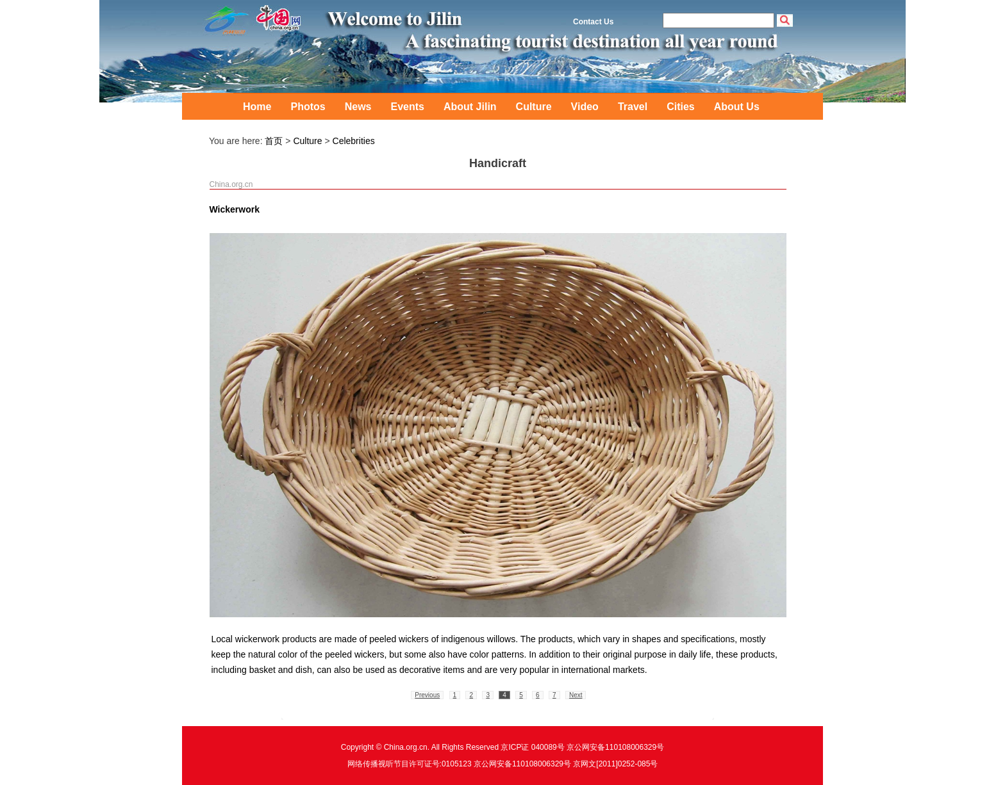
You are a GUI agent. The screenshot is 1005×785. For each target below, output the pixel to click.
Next (576, 695)
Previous (427, 695)
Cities (681, 106)
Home (257, 106)
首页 (274, 141)
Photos (307, 106)
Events (407, 106)
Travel (632, 106)
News (358, 106)
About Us (737, 106)
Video (585, 106)
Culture (534, 106)
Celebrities (354, 141)
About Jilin (470, 106)
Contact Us (593, 21)
